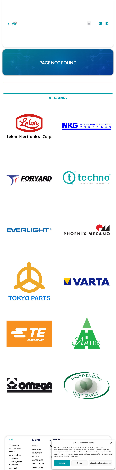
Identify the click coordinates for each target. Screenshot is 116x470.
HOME (35, 445)
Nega (79, 463)
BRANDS (35, 456)
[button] (111, 443)
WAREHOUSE (37, 460)
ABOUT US (36, 449)
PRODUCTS (37, 453)
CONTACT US (37, 467)
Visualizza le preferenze (100, 463)
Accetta (62, 463)
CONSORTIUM (38, 464)
